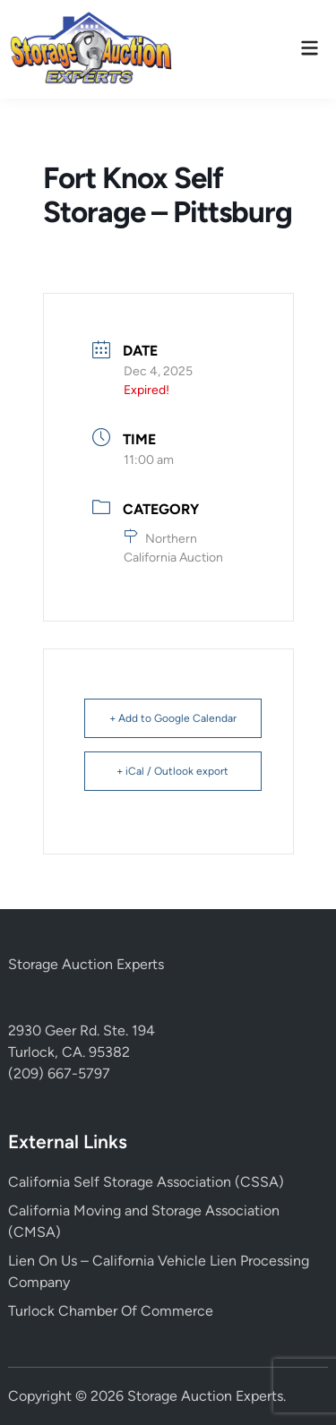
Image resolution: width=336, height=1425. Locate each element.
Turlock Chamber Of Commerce (110, 1310)
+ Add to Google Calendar (173, 718)
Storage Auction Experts (86, 964)
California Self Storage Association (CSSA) (146, 1181)
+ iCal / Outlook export (172, 771)
